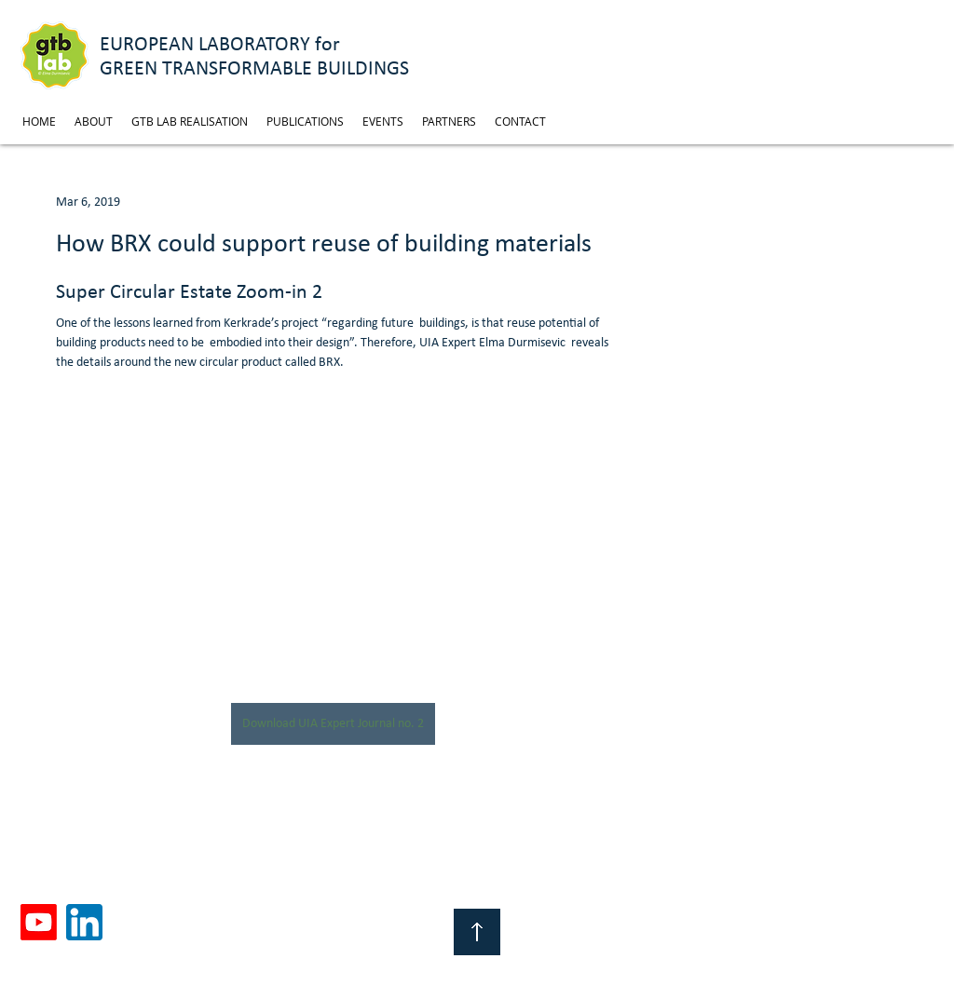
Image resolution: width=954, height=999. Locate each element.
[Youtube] (38, 922)
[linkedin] (84, 922)
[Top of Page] (477, 932)
